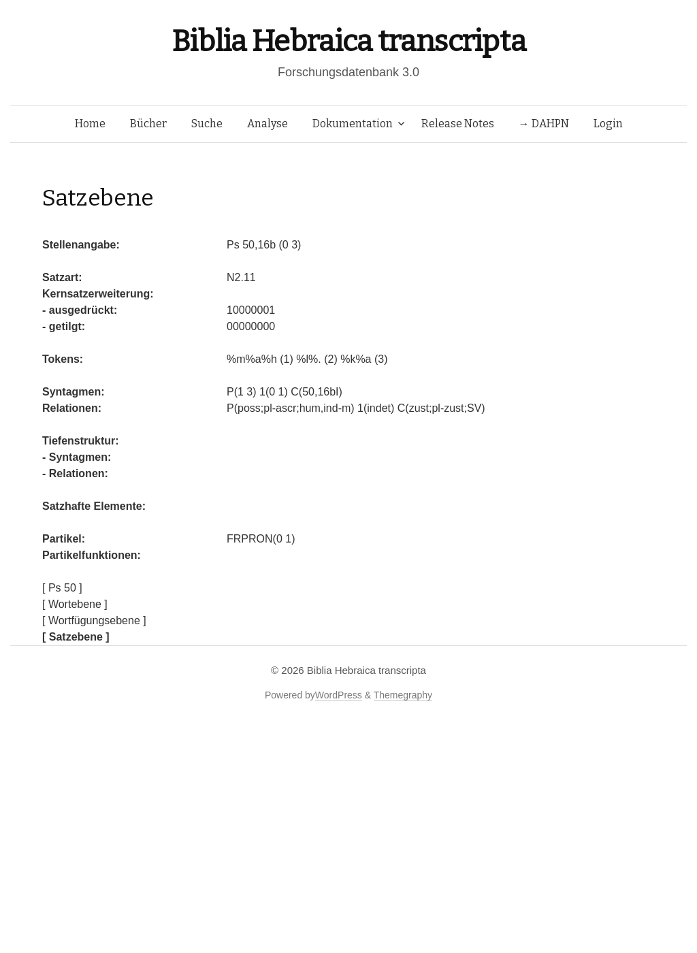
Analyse (267, 123)
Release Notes (457, 123)
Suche (207, 123)
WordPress (338, 695)
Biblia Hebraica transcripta (348, 41)
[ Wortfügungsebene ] (94, 620)
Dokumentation (352, 123)
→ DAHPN (544, 123)
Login (608, 123)
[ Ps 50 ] (62, 588)
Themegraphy (403, 695)
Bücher (148, 123)
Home (90, 123)
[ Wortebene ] (75, 604)
